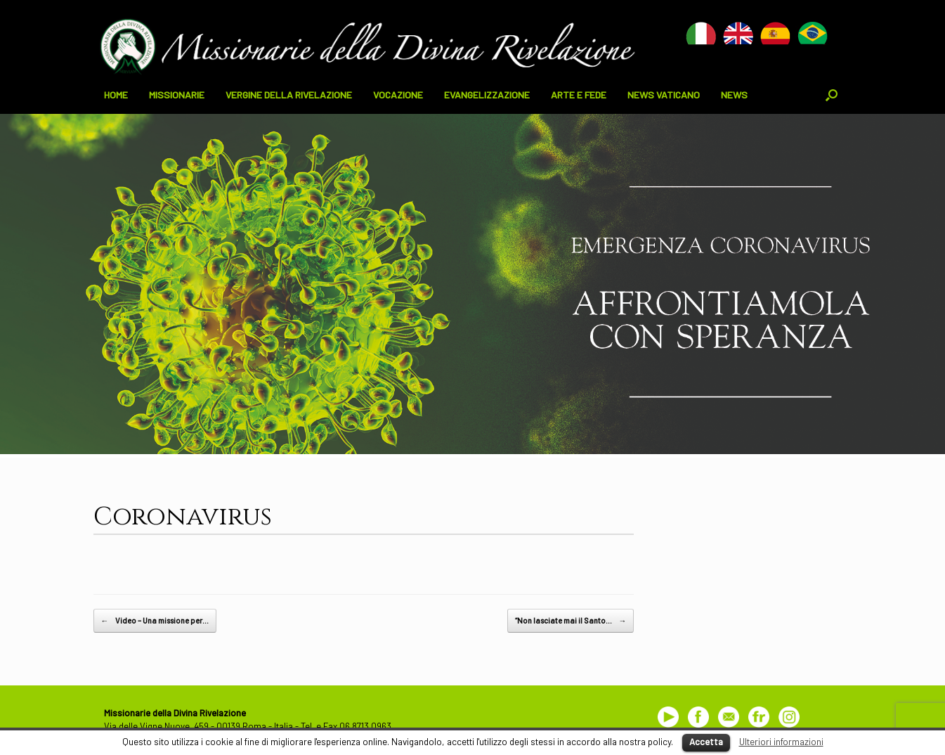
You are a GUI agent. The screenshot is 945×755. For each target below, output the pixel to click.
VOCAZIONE (398, 95)
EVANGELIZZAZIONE (487, 95)
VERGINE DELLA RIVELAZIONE (289, 95)
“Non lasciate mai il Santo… (570, 621)
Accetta (706, 741)
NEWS (734, 95)
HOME (116, 95)
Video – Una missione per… (155, 621)
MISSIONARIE (176, 95)
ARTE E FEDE (578, 95)
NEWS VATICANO (663, 95)
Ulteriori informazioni (781, 741)
